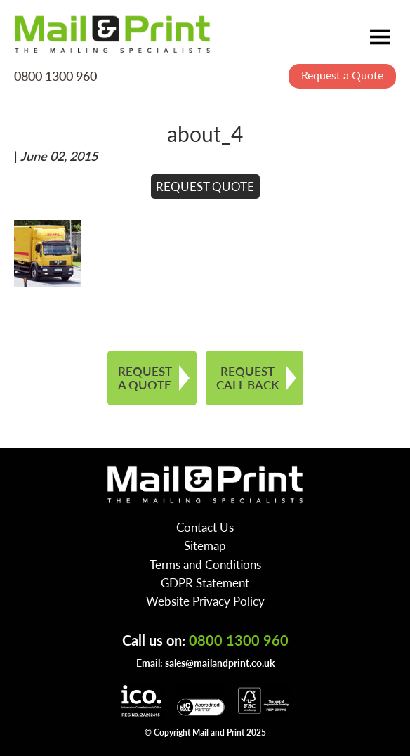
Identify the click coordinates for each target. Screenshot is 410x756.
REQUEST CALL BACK (247, 378)
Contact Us (205, 527)
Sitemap (205, 545)
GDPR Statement (205, 582)
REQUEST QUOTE (205, 186)
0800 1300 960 (55, 75)
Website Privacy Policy (205, 600)
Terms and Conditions (205, 564)
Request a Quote (342, 75)
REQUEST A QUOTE (145, 378)
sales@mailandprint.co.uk (220, 662)
